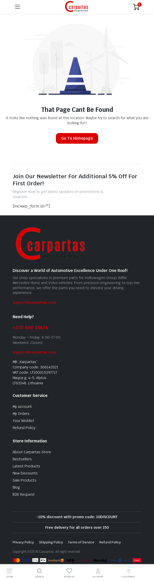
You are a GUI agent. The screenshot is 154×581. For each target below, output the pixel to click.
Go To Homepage (77, 138)
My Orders (21, 413)
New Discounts (25, 473)
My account (22, 406)
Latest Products (26, 466)
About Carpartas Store (32, 452)
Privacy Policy (23, 542)
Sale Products (25, 480)
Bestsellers (22, 459)
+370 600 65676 (31, 328)
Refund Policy (24, 427)
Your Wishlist (23, 420)
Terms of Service (81, 542)
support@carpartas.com (34, 302)
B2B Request (24, 494)
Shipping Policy (51, 542)
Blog (16, 487)
